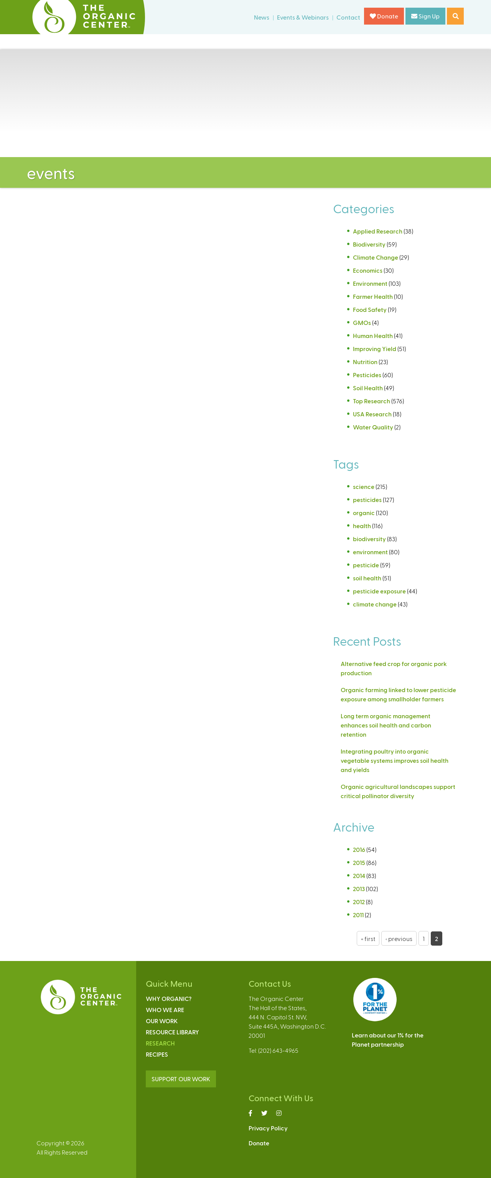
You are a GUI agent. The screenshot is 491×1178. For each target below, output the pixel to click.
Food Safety (370, 309)
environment (370, 551)
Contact (348, 17)
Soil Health (368, 387)
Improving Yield (374, 348)
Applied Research (377, 231)
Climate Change (375, 257)
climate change (375, 604)
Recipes (157, 1054)
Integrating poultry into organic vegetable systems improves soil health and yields (394, 760)
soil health (367, 578)
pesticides (367, 499)
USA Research (372, 414)
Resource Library (172, 1032)
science (363, 486)
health (362, 525)
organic (364, 512)
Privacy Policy (268, 1128)
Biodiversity (369, 244)
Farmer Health (373, 296)
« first (368, 938)
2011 (358, 914)
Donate (384, 16)
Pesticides (367, 374)
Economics (367, 270)
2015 (359, 862)
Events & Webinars (303, 17)
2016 (359, 849)
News (261, 17)
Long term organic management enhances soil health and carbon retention (386, 725)
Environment (370, 283)
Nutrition (365, 361)
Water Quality (373, 427)
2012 (359, 901)
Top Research (371, 400)
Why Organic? (168, 998)
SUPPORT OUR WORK (181, 1078)
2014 (359, 875)
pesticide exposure (379, 591)
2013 (359, 888)
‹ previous (399, 938)
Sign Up (425, 16)
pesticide (366, 564)
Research (160, 1043)
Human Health (373, 335)
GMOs (362, 322)
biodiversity (369, 538)
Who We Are (165, 1009)
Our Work (162, 1020)
